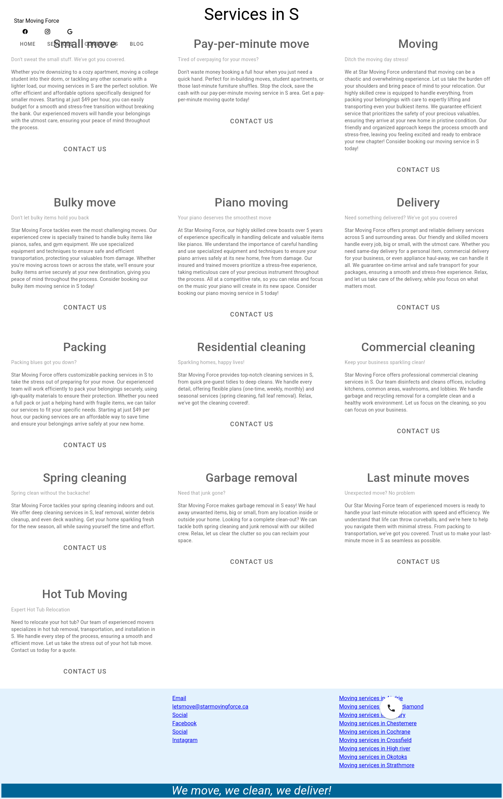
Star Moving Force (36, 20)
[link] (251, 702)
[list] (251, 719)
